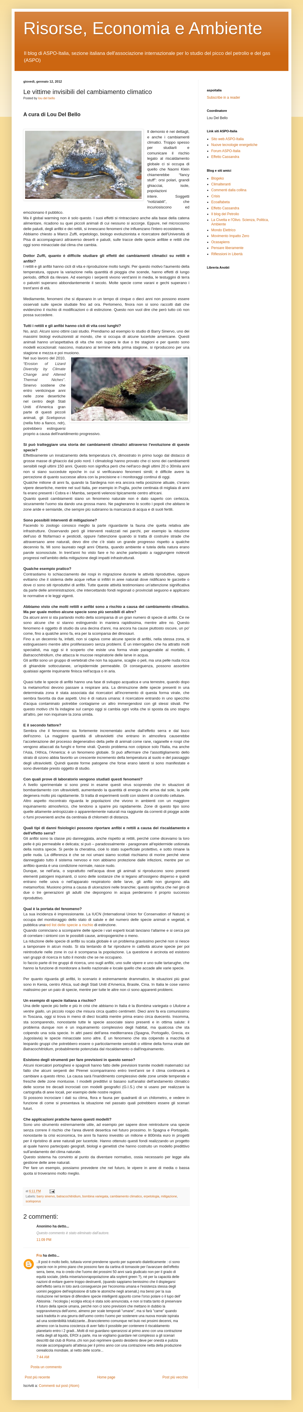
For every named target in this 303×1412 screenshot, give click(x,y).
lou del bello (46, 98)
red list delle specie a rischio (69, 925)
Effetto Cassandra (225, 157)
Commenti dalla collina (228, 190)
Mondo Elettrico (223, 230)
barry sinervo (46, 1196)
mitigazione (169, 1196)
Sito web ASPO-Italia (227, 139)
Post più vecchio (175, 1377)
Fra (39, 1255)
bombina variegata (95, 1196)
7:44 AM (42, 1357)
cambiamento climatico (126, 1196)
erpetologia (151, 1196)
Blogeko (217, 178)
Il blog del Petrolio (225, 214)
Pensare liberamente (227, 248)
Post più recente (37, 1377)
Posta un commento (46, 1367)
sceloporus (33, 1201)
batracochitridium (68, 1196)
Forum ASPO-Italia (225, 151)
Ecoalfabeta (220, 202)
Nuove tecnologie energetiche (234, 145)
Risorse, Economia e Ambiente (142, 28)
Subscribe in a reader (223, 97)
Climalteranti (221, 184)
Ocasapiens (220, 242)
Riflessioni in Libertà (226, 254)
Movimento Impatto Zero (230, 236)
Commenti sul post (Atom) (59, 1386)
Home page (106, 1377)
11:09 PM (43, 1240)
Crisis (215, 196)
